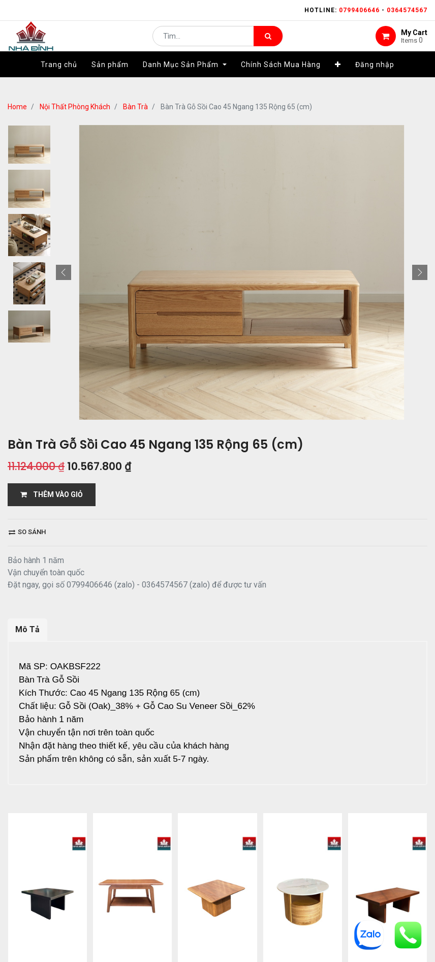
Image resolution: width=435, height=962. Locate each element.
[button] (338, 79)
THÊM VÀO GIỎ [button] (51, 494)
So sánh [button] (27, 532)
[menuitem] (59, 79)
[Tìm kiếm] (268, 44)
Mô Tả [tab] (27, 629)
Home (17, 107)
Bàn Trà (135, 107)
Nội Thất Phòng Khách (75, 107)
